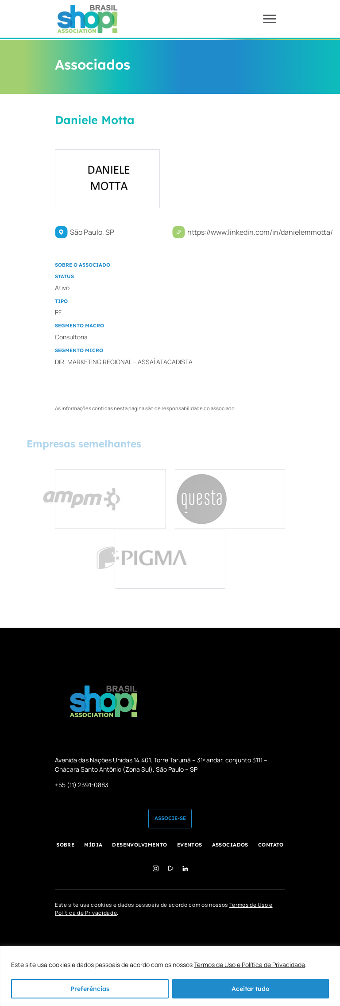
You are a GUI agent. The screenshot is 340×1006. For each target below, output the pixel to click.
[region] (170, 976)
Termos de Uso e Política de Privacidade (249, 964)
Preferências (89, 989)
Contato (271, 845)
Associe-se (170, 818)
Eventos (189, 845)
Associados (230, 845)
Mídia (93, 845)
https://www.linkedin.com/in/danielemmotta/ (260, 232)
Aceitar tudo (251, 989)
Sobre (65, 845)
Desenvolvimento (139, 845)
